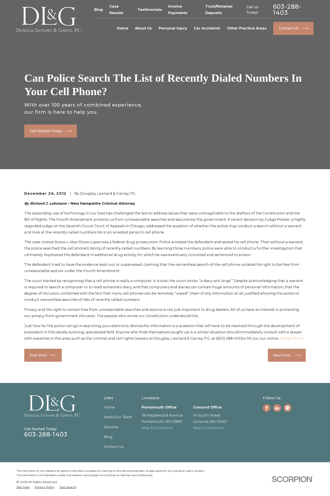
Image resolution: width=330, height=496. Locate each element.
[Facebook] (267, 408)
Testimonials (150, 9)
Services (111, 427)
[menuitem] (23, 487)
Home (109, 407)
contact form (291, 338)
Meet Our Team (118, 417)
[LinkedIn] (277, 408)
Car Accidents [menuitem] (207, 28)
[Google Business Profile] (287, 408)
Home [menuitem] (122, 28)
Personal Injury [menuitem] (173, 28)
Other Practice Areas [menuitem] (247, 28)
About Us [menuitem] (143, 28)
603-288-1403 (287, 10)
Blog (98, 9)
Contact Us (114, 446)
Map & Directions (157, 428)
